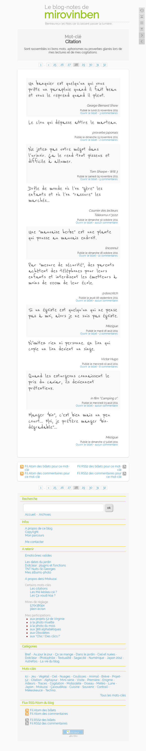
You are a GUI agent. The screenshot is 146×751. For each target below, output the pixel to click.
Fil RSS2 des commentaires (48, 723)
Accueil (30, 514)
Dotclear (31, 658)
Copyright (31, 532)
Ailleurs (30, 683)
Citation (36, 680)
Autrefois (31, 661)
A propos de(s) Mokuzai (41, 579)
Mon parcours (34, 535)
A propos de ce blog (38, 528)
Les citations (39, 588)
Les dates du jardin (38, 562)
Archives (45, 514)
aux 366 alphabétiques (45, 629)
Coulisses (79, 676)
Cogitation (57, 683)
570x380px (37, 605)
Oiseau (89, 683)
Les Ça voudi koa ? (43, 595)
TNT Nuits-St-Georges (40, 569)
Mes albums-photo (38, 572)
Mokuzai (42, 687)
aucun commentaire (106, 222)
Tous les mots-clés (113, 695)
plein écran (37, 609)
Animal (94, 676)
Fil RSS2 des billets (43, 720)
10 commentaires (108, 255)
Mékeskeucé (34, 690)
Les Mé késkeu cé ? (43, 592)
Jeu (33, 676)
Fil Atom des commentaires (49, 713)
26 (62, 65)
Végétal (44, 676)
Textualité (64, 658)
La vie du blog (49, 661)
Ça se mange (64, 654)
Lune (111, 683)
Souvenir (88, 687)
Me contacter (34, 542)
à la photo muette (42, 622)
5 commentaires (108, 179)
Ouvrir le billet (89, 113)
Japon (29, 687)
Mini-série (67, 680)
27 (69, 65)
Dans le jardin (85, 654)
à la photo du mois (42, 626)
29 (83, 65)
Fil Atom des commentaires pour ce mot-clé (47, 475)
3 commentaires (108, 113)
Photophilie (47, 658)
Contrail (102, 687)
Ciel (54, 676)
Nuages (65, 676)
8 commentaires (108, 366)
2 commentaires (108, 140)
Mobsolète (74, 683)
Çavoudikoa (59, 687)
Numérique (96, 658)
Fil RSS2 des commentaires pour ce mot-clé (99, 475)
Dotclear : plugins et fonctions (45, 565)
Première (93, 680)
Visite (81, 680)
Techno (50, 690)
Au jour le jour (42, 654)
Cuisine (74, 687)
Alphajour (51, 680)
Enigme (107, 680)
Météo (100, 683)
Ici (26, 676)
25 (55, 65)
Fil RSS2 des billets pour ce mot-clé (99, 468)
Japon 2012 (114, 658)
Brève (105, 676)
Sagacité (80, 658)
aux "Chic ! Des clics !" (45, 636)
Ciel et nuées (106, 654)
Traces (42, 683)
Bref (28, 654)
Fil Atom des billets (43, 710)
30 (90, 65)
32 (104, 65)
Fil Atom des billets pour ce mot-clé (47, 468)
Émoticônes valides (38, 555)
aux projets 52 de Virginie (47, 619)
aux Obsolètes (40, 633)
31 (97, 65)
